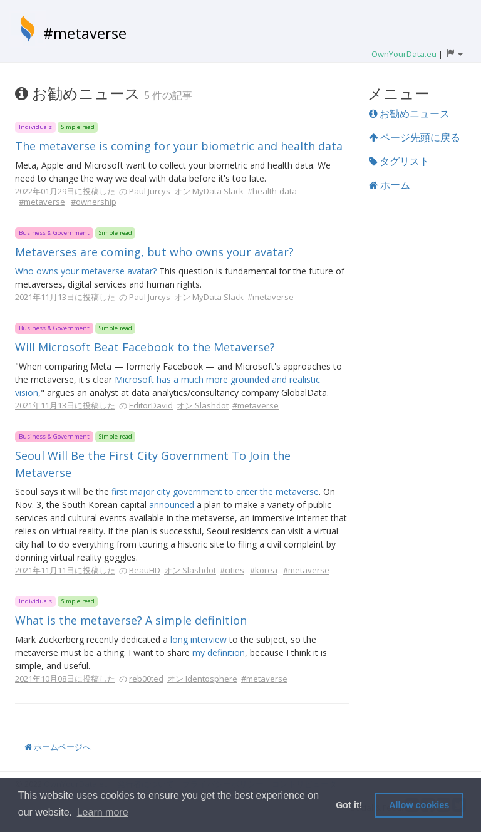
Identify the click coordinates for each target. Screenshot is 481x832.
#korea (263, 570)
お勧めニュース (409, 113)
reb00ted (146, 678)
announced (171, 505)
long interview (198, 639)
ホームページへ (57, 746)
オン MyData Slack (209, 191)
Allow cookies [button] (419, 805)
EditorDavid (151, 405)
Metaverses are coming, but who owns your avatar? (154, 251)
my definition (218, 652)
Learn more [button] (102, 812)
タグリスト (399, 161)
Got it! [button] (349, 805)
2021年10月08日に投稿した (65, 678)
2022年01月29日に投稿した (65, 191)
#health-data (272, 191)
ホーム (389, 185)
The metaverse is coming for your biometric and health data (179, 145)
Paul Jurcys (149, 191)
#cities (232, 570)
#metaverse (85, 33)
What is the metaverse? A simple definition (131, 620)
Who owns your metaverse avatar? (86, 271)
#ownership (93, 201)
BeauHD (144, 570)
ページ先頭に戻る (414, 137)
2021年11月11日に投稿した (65, 570)
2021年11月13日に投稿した (65, 297)
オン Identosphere (202, 678)
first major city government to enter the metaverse (215, 491)
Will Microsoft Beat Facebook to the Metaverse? (145, 347)
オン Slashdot (203, 405)
